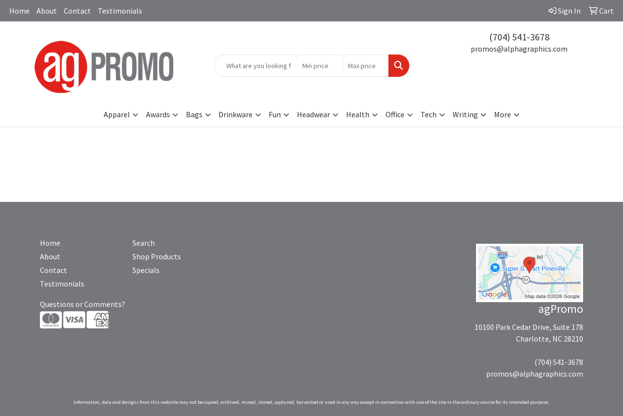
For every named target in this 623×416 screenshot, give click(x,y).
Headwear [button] (313, 114)
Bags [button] (194, 114)
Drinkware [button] (236, 114)
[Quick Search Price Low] (320, 65)
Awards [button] (158, 114)
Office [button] (394, 114)
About (47, 11)
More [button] (502, 114)
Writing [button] (465, 114)
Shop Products (156, 256)
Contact (77, 11)
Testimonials (120, 11)
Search (143, 243)
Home (19, 11)
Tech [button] (429, 114)
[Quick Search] (256, 65)
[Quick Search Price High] (366, 65)
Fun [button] (275, 114)
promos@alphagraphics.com (519, 49)
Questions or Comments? (82, 304)
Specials (146, 270)
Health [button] (357, 114)
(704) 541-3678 (519, 37)
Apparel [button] (117, 114)
